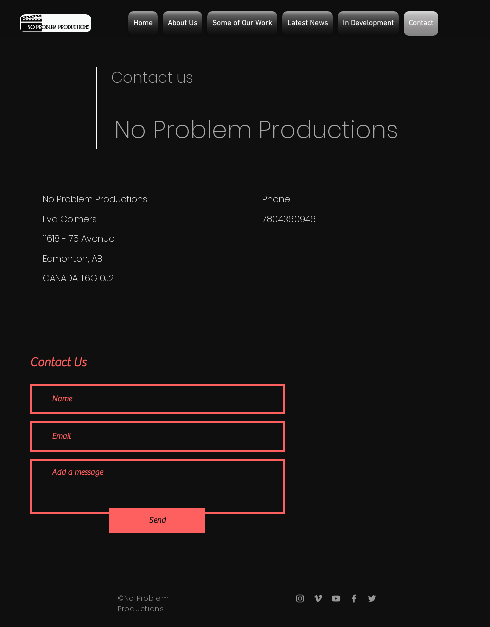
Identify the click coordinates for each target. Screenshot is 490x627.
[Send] (157, 520)
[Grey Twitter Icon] (372, 598)
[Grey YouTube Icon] (336, 598)
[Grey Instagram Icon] (300, 598)
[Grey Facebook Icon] (354, 598)
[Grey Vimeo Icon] (318, 598)
